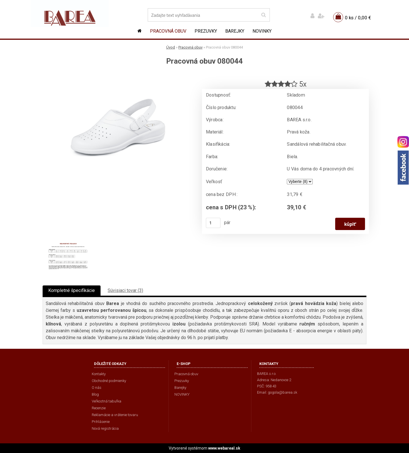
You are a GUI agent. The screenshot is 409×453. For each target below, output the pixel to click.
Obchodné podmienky (109, 381)
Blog (95, 394)
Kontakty (99, 374)
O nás (96, 387)
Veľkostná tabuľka (106, 401)
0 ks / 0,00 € (358, 17)
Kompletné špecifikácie (71, 290)
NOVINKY (262, 31)
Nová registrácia (105, 428)
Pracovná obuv (168, 31)
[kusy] (213, 223)
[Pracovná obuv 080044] (118, 75)
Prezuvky (206, 31)
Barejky (234, 31)
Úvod (170, 47)
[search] (263, 15)
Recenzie (99, 408)
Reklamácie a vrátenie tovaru (115, 415)
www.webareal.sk (224, 448)
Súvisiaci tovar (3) (125, 290)
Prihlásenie (101, 421)
